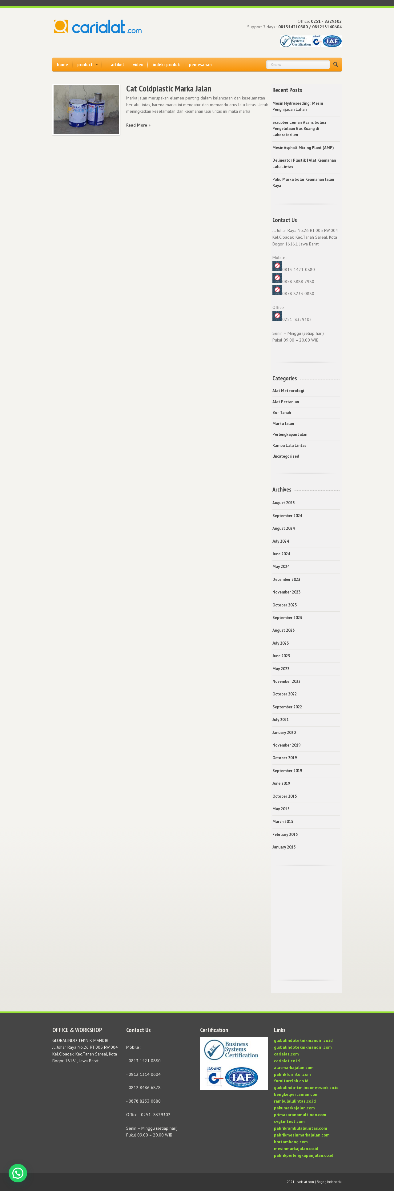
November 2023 (286, 592)
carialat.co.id (287, 1060)
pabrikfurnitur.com (292, 1074)
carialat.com (286, 1054)
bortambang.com (291, 1141)
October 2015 (284, 796)
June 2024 (281, 554)
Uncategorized (285, 456)
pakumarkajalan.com (294, 1108)
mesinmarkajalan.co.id (296, 1148)
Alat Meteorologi (288, 390)
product (84, 64)
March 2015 (282, 821)
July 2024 (280, 541)
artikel (117, 64)
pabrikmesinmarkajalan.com (302, 1135)
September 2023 (287, 617)
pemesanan (200, 64)
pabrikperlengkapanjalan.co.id (303, 1155)
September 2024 (287, 515)
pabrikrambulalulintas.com (300, 1128)
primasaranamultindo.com (300, 1114)
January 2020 (284, 732)
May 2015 (280, 809)
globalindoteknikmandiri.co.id (303, 1040)
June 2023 (281, 655)
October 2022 (284, 694)
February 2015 (285, 834)
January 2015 (284, 847)
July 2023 (280, 643)
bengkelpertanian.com (296, 1094)
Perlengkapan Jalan (289, 434)
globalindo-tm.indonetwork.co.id (306, 1087)
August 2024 (283, 528)
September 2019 (287, 770)
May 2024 (280, 566)
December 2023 (286, 579)
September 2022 (287, 707)
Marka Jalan (283, 423)
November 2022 (286, 681)
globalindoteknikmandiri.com (303, 1047)
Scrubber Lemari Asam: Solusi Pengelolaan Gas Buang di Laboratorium (299, 129)
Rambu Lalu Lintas (289, 445)
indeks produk (166, 64)
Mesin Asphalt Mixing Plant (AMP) (303, 147)
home (62, 64)
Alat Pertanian (285, 401)
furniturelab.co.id (291, 1081)
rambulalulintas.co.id (295, 1101)
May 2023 (280, 668)
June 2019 (281, 783)
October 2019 (284, 757)
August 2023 (283, 630)
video (138, 64)
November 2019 (286, 745)
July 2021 (280, 719)
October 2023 (284, 605)
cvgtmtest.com (289, 1121)
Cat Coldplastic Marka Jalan (168, 88)
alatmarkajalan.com (294, 1067)
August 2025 (283, 502)
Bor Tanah (281, 412)
